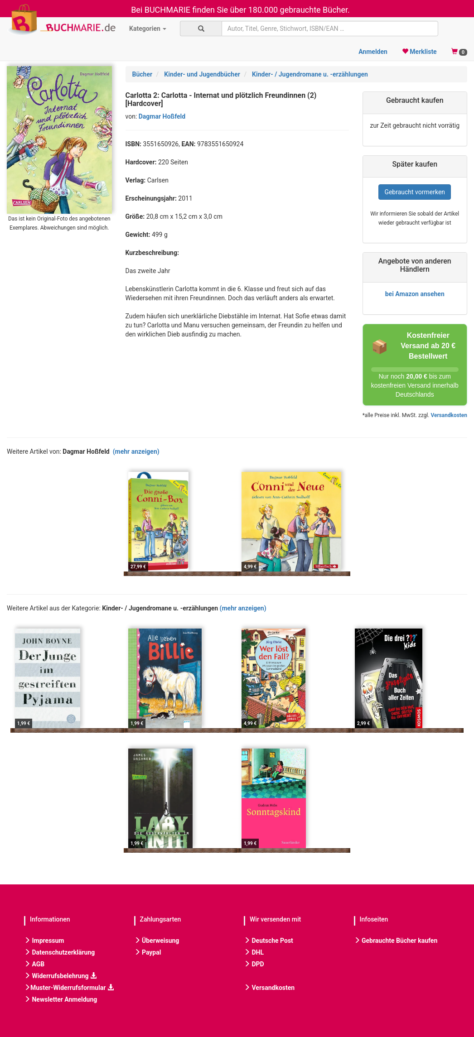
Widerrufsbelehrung (60, 975)
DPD (254, 964)
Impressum (44, 940)
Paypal (147, 952)
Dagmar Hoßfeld (162, 116)
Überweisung (156, 940)
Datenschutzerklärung (59, 952)
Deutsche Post (268, 940)
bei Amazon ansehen (415, 294)
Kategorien (147, 28)
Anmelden (372, 51)
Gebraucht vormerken (414, 192)
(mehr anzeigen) (136, 451)
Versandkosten (448, 415)
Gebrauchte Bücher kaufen (396, 940)
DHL (254, 952)
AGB (34, 964)
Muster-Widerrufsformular (69, 987)
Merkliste (419, 51)
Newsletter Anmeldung (60, 999)
